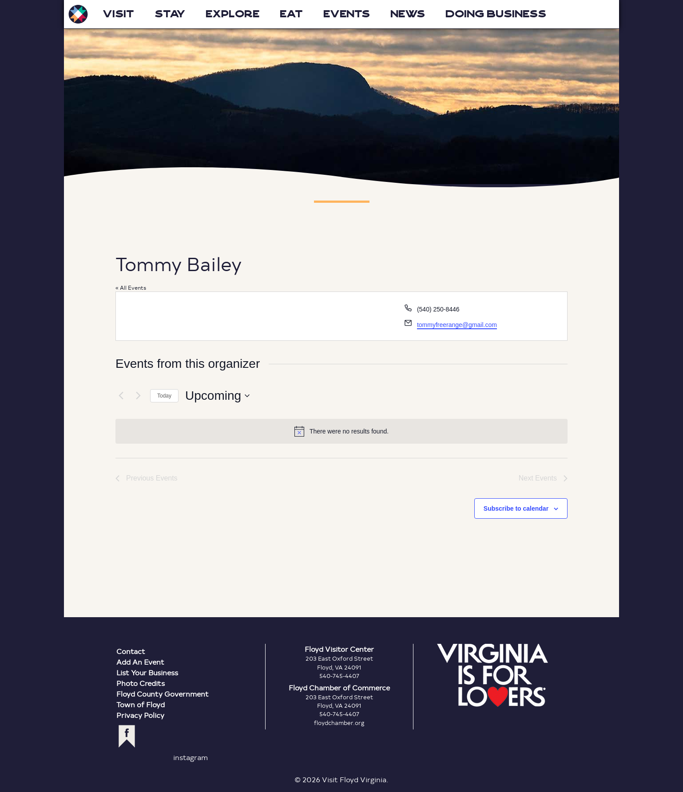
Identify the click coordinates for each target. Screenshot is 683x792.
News (407, 14)
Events (346, 14)
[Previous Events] (120, 395)
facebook (126, 736)
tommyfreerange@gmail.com (457, 324)
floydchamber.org (339, 723)
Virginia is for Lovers (492, 675)
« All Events (130, 287)
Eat (291, 14)
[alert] (341, 431)
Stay (170, 14)
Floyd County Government (162, 694)
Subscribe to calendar (516, 508)
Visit (118, 14)
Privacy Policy (140, 715)
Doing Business (495, 14)
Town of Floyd (140, 704)
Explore (232, 14)
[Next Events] (138, 395)
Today (164, 396)
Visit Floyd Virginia (78, 14)
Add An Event (140, 662)
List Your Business (147, 672)
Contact (130, 651)
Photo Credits (140, 683)
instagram (190, 757)
